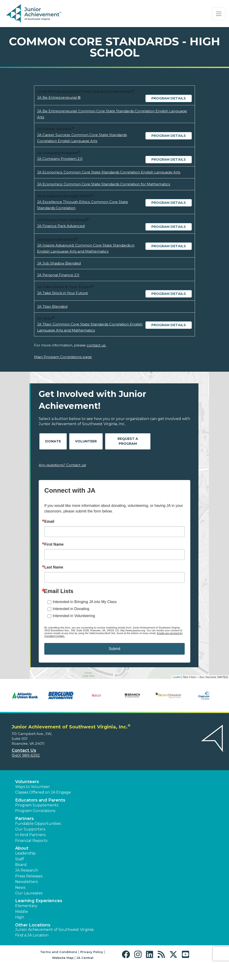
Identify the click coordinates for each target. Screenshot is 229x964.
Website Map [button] (62, 958)
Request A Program (128, 441)
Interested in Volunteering (74, 616)
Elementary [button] (26, 906)
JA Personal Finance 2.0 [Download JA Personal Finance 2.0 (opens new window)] (58, 275)
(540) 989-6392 (26, 755)
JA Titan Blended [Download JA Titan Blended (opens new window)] (52, 306)
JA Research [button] (26, 870)
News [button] (20, 887)
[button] (127, 955)
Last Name (53, 567)
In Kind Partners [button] (30, 835)
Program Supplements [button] (36, 805)
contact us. (96, 345)
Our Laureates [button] (28, 893)
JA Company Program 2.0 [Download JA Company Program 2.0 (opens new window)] (60, 158)
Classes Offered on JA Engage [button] (43, 792)
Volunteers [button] (27, 782)
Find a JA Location (32, 935)
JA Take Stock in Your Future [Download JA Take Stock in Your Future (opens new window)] (62, 293)
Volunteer (86, 441)
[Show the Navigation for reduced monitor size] (218, 13)
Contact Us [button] (24, 750)
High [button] (19, 917)
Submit (114, 649)
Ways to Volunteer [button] (32, 786)
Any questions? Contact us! (62, 465)
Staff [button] (19, 859)
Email (49, 521)
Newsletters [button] (26, 881)
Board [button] (21, 864)
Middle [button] (21, 911)
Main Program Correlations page (63, 357)
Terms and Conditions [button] (58, 952)
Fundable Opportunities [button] (38, 823)
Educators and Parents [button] (40, 800)
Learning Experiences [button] (38, 901)
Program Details (168, 98)
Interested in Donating (71, 609)
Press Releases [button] (28, 876)
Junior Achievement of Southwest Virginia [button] (54, 929)
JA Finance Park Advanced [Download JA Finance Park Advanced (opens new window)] (61, 226)
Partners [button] (24, 818)
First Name (54, 544)
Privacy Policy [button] (91, 952)
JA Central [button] (84, 958)
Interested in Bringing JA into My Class (85, 602)
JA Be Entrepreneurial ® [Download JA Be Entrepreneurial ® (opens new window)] (59, 97)
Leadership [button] (25, 853)
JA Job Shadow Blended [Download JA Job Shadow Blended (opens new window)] (59, 263)
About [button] (21, 848)
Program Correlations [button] (35, 811)
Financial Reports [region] (31, 840)
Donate (53, 441)
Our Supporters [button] (30, 829)
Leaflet (176, 677)
